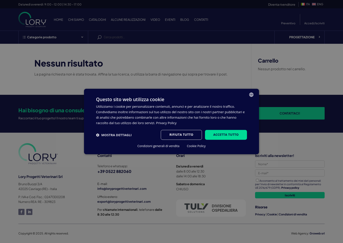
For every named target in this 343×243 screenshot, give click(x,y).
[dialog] (171, 121)
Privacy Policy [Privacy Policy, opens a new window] (166, 123)
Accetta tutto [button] (226, 135)
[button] (114, 135)
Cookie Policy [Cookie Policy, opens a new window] (196, 146)
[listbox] (251, 94)
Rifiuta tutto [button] (181, 135)
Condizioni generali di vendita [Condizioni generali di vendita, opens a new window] (158, 146)
